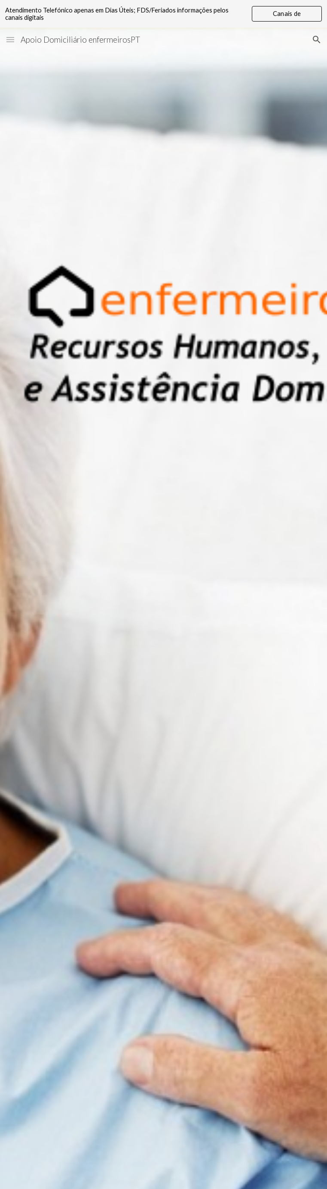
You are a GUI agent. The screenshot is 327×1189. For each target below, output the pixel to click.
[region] (163, 14)
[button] (10, 39)
